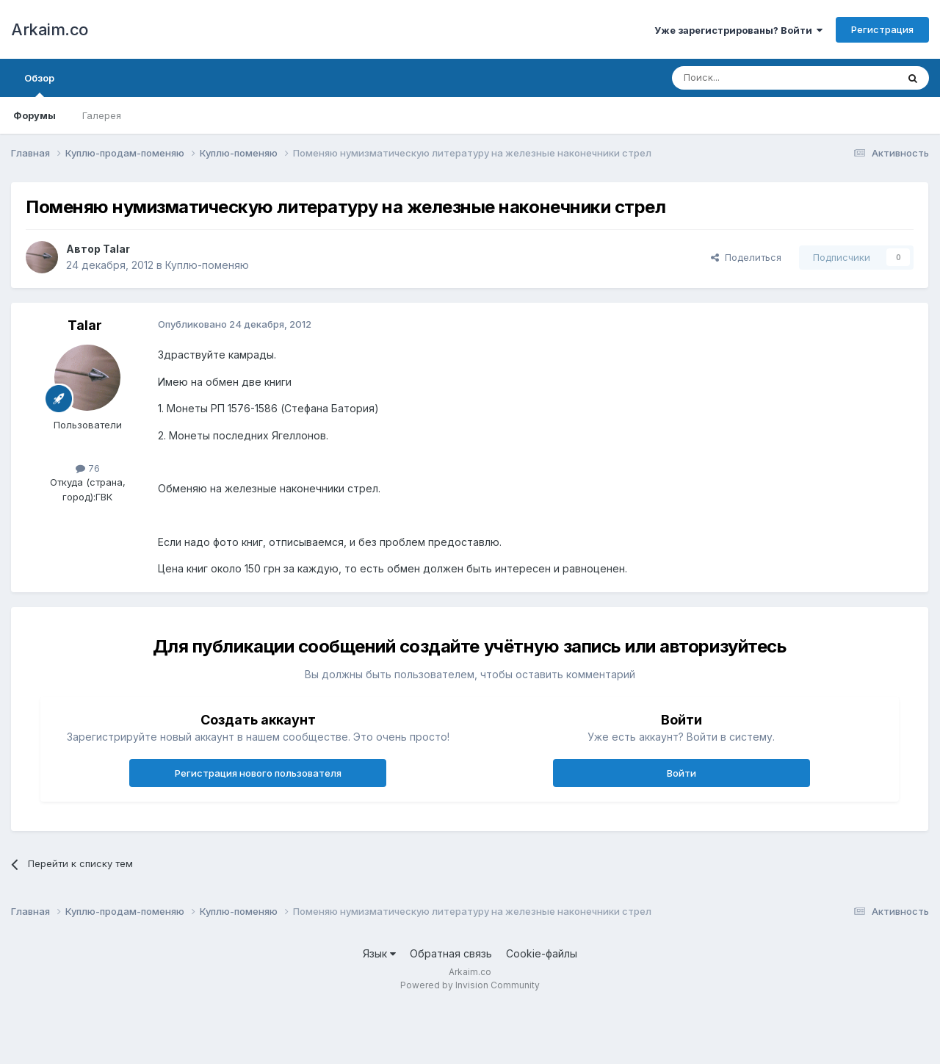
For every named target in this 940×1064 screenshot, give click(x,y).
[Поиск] (750, 78)
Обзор (39, 84)
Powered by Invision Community (470, 985)
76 (88, 468)
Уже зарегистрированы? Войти (738, 30)
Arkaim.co (49, 29)
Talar (116, 248)
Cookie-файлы (541, 953)
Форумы (34, 115)
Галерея (101, 115)
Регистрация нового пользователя (258, 773)
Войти (681, 773)
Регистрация (882, 29)
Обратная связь (451, 953)
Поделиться (746, 257)
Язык (379, 953)
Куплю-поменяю (207, 265)
